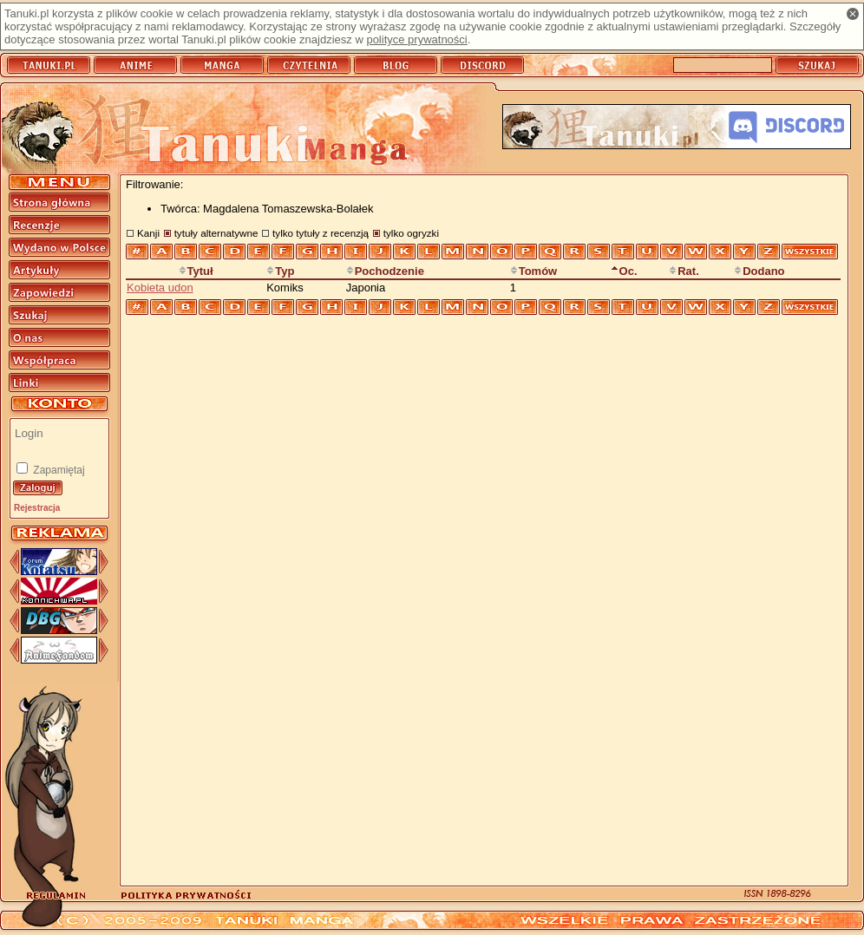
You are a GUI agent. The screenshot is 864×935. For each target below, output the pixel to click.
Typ (280, 271)
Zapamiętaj (57, 470)
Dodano (759, 271)
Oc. (624, 271)
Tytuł (196, 271)
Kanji (148, 233)
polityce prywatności (416, 39)
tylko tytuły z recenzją (320, 233)
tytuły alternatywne (216, 233)
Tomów (534, 271)
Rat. (684, 271)
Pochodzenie (385, 271)
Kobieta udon (160, 287)
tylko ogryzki (411, 233)
